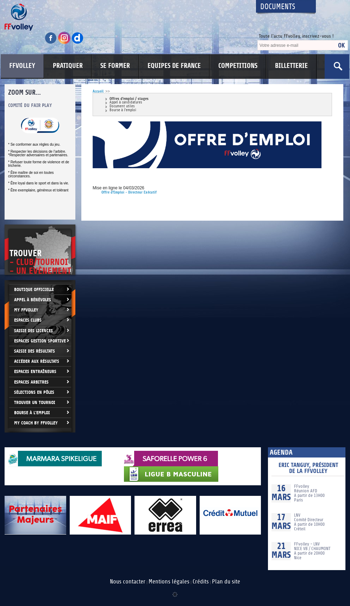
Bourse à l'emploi (123, 110)
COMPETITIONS (237, 66)
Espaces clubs (28, 320)
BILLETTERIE (291, 66)
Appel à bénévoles (32, 299)
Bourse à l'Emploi (32, 412)
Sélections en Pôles (34, 392)
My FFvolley (26, 310)
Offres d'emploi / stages (129, 99)
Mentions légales (169, 582)
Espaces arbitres (31, 382)
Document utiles (122, 106)
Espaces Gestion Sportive (40, 340)
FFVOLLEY (22, 66)
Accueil (98, 91)
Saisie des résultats (34, 351)
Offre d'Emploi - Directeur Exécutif (129, 192)
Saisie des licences (33, 330)
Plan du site (226, 582)
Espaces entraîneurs (35, 371)
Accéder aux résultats (36, 361)
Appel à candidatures (126, 103)
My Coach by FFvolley (36, 422)
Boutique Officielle (34, 289)
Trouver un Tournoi (34, 402)
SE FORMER (115, 66)
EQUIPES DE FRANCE (174, 66)
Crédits (201, 582)
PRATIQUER (68, 66)
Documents (277, 6)
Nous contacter (127, 582)
